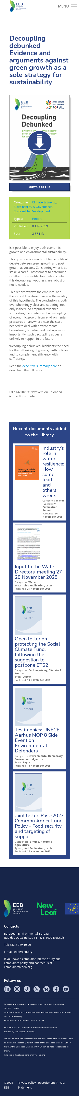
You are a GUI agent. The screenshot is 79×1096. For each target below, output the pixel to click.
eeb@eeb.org (23, 952)
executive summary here (39, 366)
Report (37, 219)
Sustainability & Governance (33, 207)
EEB (16, 909)
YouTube (66, 989)
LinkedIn (7, 989)
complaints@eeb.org (18, 967)
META (47, 908)
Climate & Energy (44, 202)
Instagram (17, 989)
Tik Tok (27, 989)
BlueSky (46, 989)
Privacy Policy (27, 1082)
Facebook (56, 989)
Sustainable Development (32, 211)
